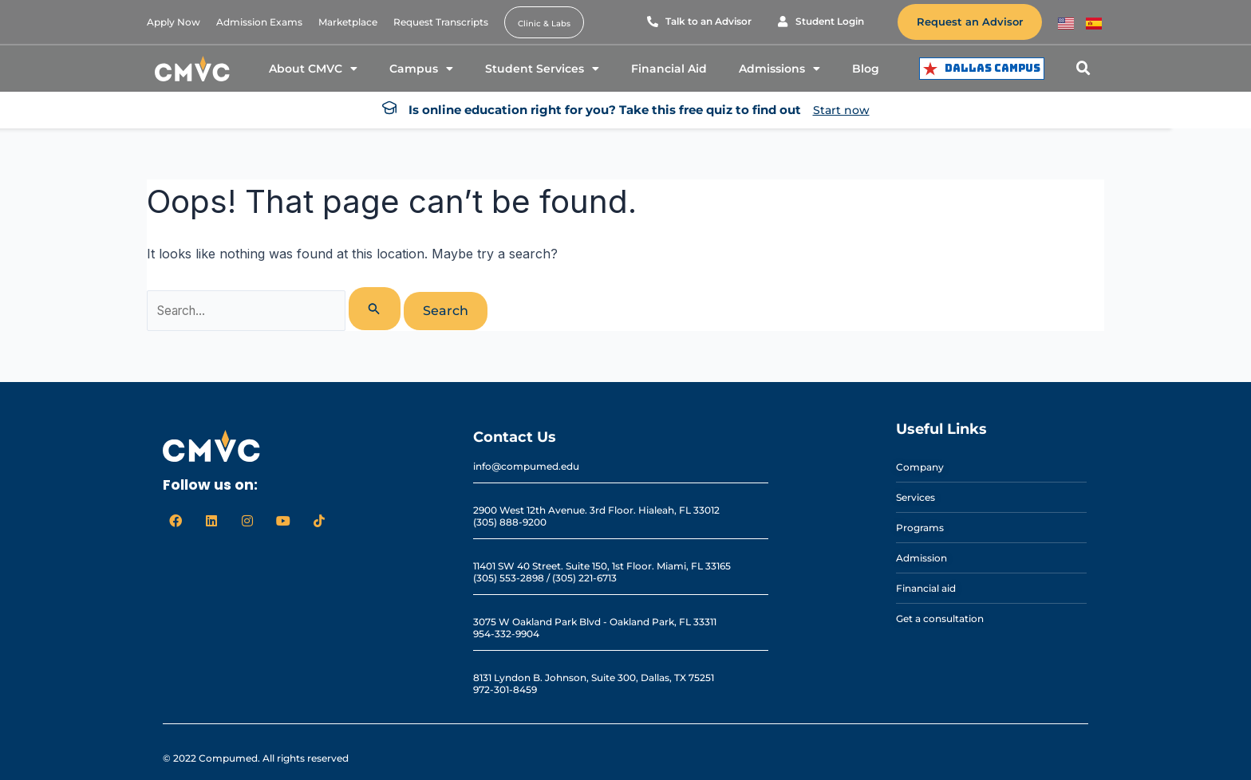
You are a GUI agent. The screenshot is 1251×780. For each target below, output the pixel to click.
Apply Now (173, 22)
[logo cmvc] (192, 68)
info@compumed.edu (526, 466)
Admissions (779, 68)
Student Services (542, 68)
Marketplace (347, 22)
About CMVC (313, 68)
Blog (865, 68)
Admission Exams (259, 22)
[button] (1083, 68)
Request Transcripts (440, 22)
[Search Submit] (382, 308)
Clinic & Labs (544, 23)
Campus (421, 68)
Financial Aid (669, 68)
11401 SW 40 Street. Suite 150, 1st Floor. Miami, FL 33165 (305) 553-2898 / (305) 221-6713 (602, 572)
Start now (841, 109)
